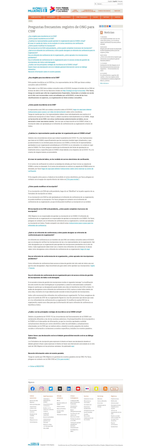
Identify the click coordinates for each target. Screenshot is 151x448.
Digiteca (117, 17)
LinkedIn (68, 389)
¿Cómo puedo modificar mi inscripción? (41, 46)
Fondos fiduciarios (104, 11)
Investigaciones (81, 445)
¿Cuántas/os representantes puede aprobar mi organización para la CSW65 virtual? (56, 41)
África (58, 400)
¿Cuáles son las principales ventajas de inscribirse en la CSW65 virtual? (53, 65)
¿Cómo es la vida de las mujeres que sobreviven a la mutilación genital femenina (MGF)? (110, 58)
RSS (105, 389)
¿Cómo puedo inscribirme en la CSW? (41, 39)
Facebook (32, 389)
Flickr (87, 389)
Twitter (50, 389)
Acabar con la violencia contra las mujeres (48, 409)
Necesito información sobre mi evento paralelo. (44, 72)
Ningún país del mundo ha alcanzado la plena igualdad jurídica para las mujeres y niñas (110, 50)
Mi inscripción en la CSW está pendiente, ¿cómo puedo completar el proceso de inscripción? (60, 48)
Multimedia (114, 401)
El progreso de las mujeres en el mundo (115, 407)
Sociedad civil (87, 404)
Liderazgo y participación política (46, 400)
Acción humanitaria (48, 417)
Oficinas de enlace (62, 414)
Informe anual (114, 403)
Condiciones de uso (64, 445)
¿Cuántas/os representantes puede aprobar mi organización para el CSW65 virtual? (59, 133)
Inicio (30, 21)
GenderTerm (114, 426)
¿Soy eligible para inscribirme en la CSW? (42, 36)
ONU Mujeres (50, 445)
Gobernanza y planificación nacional (47, 421)
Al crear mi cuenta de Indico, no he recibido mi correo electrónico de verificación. (55, 43)
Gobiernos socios (88, 398)
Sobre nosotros (36, 17)
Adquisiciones (33, 420)
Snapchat (96, 389)
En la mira (100, 403)
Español (115, 1)
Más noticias (103, 83)
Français (120, 1)
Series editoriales (102, 401)
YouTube (78, 389)
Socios (95, 17)
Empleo (32, 418)
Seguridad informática (93, 445)
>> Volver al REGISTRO (36, 366)
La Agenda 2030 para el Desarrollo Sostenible (75, 402)
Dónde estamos (65, 17)
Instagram (41, 389)
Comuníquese (33, 422)
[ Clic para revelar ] (72, 179)
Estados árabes (61, 406)
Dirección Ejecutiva (35, 404)
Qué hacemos (51, 17)
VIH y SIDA (46, 428)
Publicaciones (115, 398)
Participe (117, 11)
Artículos (99, 398)
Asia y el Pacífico (61, 408)
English (110, 1)
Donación (114, 389)
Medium (59, 389)
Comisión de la (88, 11)
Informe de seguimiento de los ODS (116, 412)
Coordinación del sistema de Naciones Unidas (74, 415)
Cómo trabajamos (81, 17)
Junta (75, 11)
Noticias (106, 17)
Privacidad (73, 445)
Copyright (42, 445)
